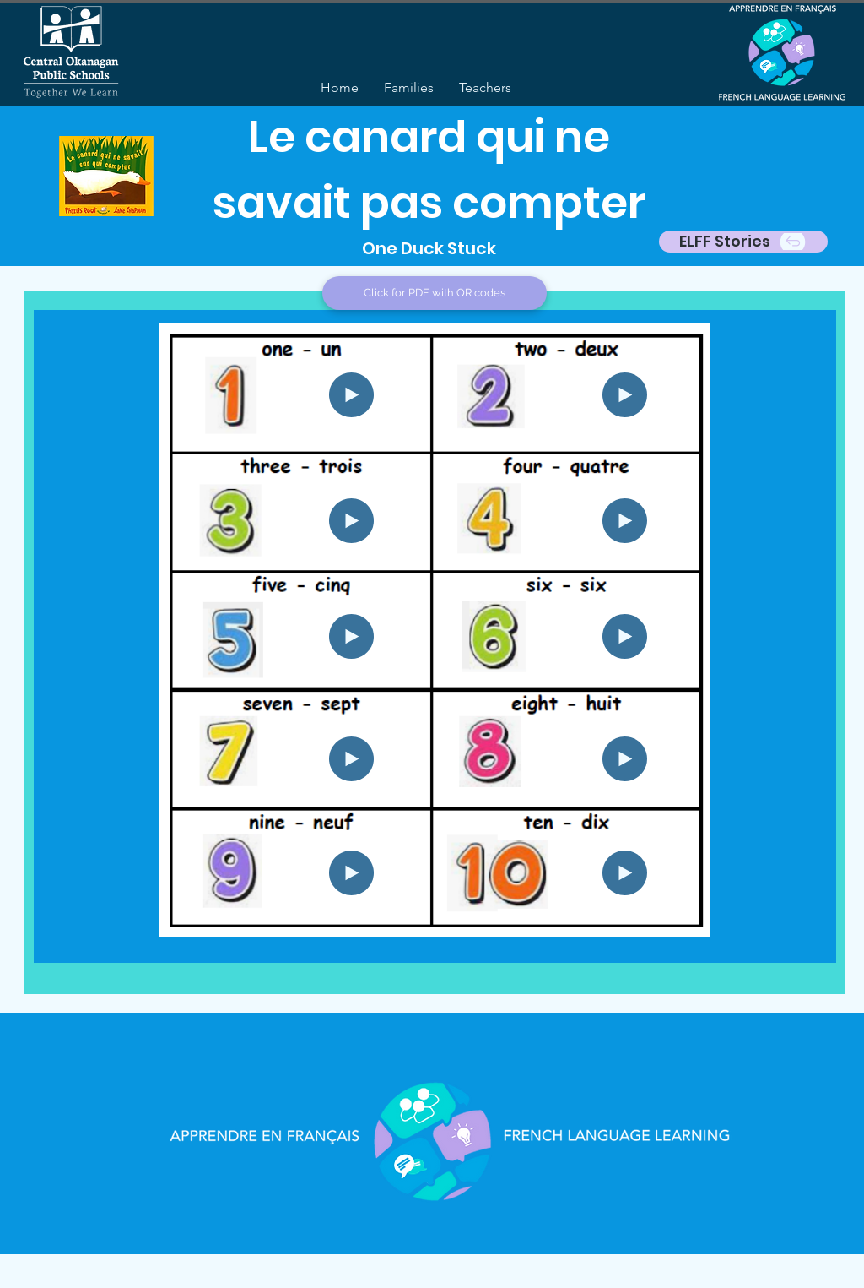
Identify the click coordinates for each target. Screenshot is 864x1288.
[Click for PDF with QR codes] (434, 293)
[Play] (351, 394)
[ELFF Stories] (743, 242)
